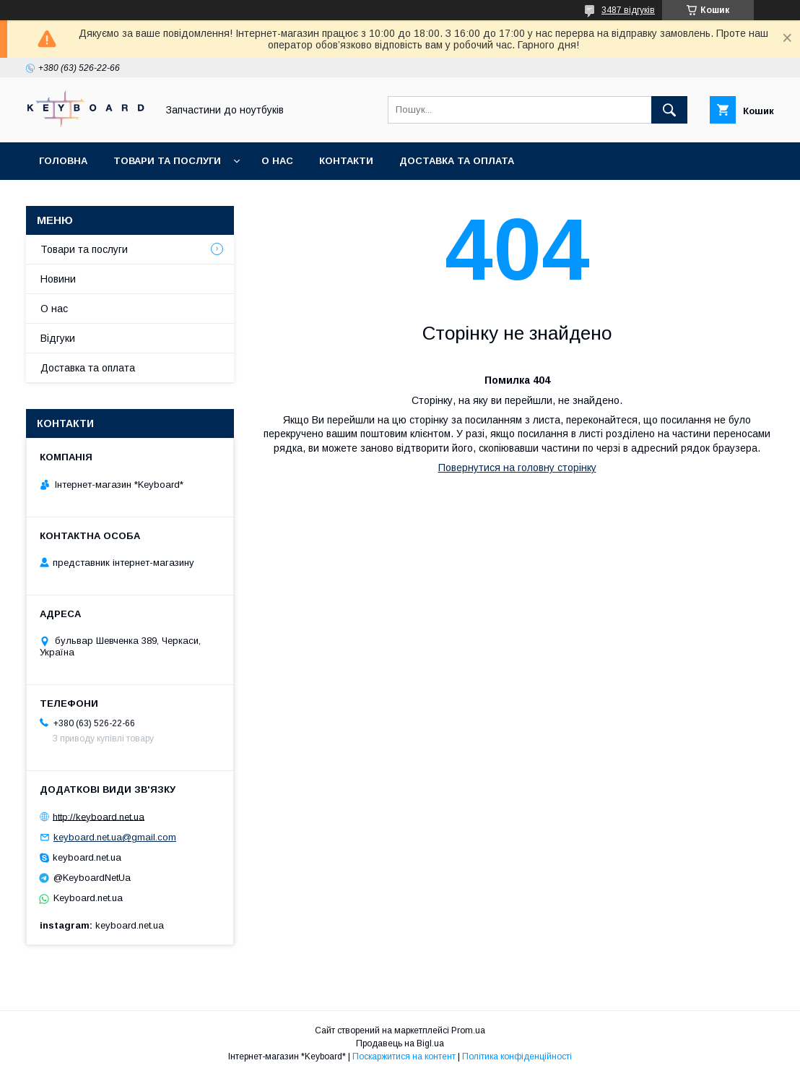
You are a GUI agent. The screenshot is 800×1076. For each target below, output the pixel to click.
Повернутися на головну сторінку (517, 467)
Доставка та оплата (456, 160)
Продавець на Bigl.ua (400, 1043)
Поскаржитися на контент (404, 1056)
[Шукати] (669, 110)
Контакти (346, 160)
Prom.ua (468, 1030)
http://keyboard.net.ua (98, 816)
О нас (277, 160)
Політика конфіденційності (517, 1056)
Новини (58, 279)
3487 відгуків (628, 10)
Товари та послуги (167, 160)
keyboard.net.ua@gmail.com (114, 837)
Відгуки (57, 338)
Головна (63, 160)
